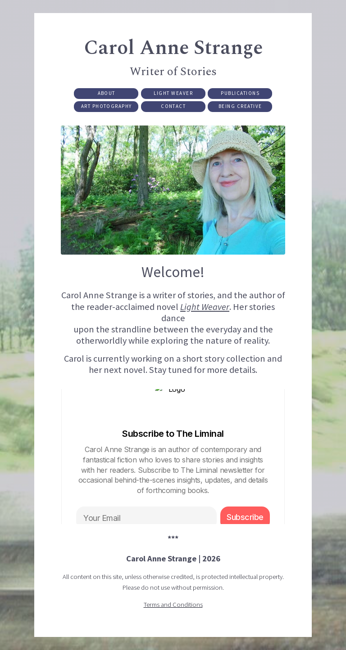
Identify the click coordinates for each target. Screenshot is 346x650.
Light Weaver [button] (173, 94)
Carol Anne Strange (173, 49)
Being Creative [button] (240, 107)
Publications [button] (240, 94)
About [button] (106, 94)
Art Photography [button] (106, 107)
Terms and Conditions (173, 606)
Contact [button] (173, 107)
